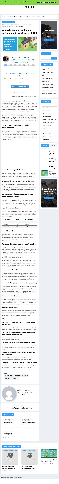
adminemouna (5, 26)
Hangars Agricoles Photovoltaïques (8, 21)
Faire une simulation (49, 39)
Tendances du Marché (47, 136)
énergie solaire (12, 24)
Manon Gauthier (8, 396)
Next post (23, 382)
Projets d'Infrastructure (47, 128)
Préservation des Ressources (48, 122)
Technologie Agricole (47, 133)
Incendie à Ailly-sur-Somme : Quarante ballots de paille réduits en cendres (28, 399)
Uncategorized (46, 139)
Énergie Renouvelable (47, 113)
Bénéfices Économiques (47, 108)
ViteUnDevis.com (27, 96)
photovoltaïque (28, 24)
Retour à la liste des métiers (19, 92)
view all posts (20, 374)
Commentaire (45, 148)
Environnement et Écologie (48, 116)
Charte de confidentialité (15, 96)
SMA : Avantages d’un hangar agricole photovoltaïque (13, 385)
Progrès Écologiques (47, 125)
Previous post (16, 382)
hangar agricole (23, 24)
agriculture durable (6, 24)
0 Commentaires (20, 26)
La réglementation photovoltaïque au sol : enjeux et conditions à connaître (26, 385)
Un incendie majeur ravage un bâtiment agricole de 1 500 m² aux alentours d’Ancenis (9, 411)
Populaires (53, 145)
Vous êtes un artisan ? (34, 96)
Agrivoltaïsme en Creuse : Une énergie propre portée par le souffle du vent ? (49, 93)
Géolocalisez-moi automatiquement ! (19, 86)
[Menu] (4, 11)
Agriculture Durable (47, 105)
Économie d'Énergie (47, 110)
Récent (45, 145)
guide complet (17, 24)
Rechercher (46, 54)
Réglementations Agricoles (48, 131)
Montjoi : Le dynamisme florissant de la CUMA (8, 399)
